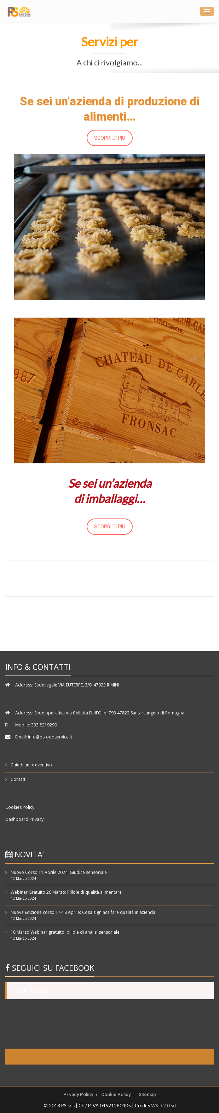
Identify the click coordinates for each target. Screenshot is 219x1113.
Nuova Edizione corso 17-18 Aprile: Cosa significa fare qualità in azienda (83, 912)
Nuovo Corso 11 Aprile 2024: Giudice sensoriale (59, 872)
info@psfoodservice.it (50, 737)
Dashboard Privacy (24, 819)
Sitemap (147, 1094)
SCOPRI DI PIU (109, 138)
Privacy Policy (78, 1094)
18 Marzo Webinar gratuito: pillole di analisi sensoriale (65, 932)
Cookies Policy (19, 807)
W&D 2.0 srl (163, 1105)
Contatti (19, 779)
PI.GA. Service (31, 990)
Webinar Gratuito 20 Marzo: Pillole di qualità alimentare (66, 892)
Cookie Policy (116, 1094)
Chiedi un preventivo (31, 765)
